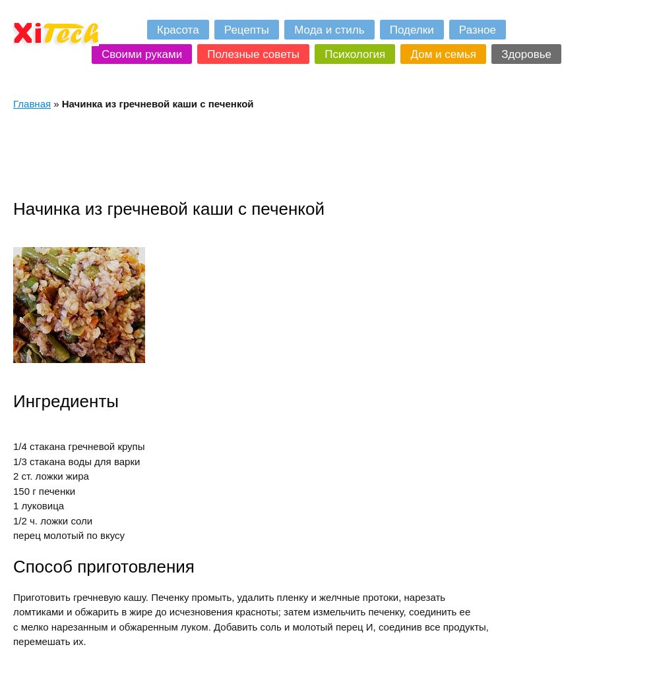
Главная (32, 103)
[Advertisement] (253, 154)
